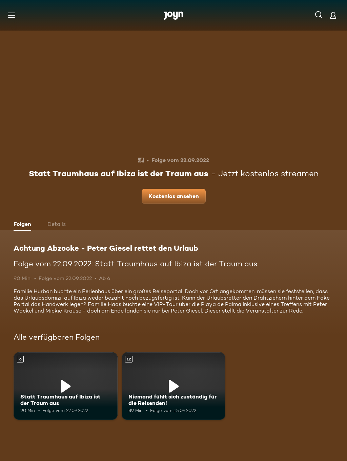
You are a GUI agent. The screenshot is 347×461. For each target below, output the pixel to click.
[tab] (24, 225)
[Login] (333, 15)
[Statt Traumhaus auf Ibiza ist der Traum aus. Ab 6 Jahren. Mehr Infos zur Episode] (66, 386)
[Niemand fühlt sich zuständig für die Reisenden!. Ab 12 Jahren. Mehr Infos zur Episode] (174, 386)
